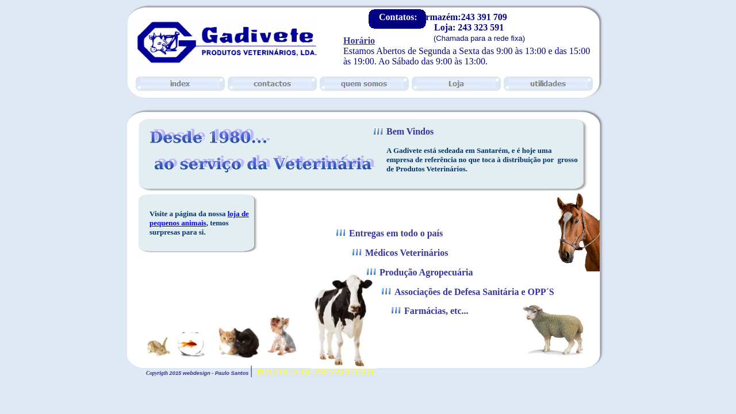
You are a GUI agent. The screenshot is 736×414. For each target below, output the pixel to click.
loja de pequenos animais (199, 218)
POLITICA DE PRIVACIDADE (316, 372)
